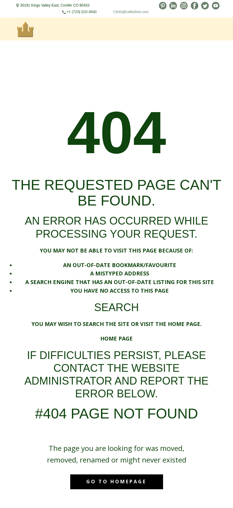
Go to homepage (116, 481)
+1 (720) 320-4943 (79, 12)
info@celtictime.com (133, 12)
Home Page (116, 338)
